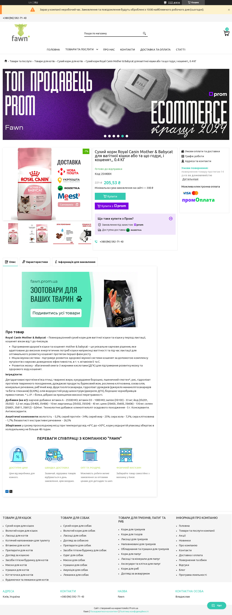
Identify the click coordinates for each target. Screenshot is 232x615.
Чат (217, 605)
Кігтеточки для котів (19, 574)
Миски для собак (74, 560)
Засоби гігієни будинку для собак (85, 550)
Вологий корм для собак (79, 530)
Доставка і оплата (191, 555)
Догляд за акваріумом (135, 573)
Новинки (185, 540)
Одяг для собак (73, 555)
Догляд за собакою (75, 540)
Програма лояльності (193, 574)
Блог (182, 569)
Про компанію (188, 545)
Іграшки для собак (75, 564)
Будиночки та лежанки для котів (27, 579)
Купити (112, 196)
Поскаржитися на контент (104, 611)
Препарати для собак (77, 545)
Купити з (114, 206)
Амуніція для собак (75, 569)
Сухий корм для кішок (19, 525)
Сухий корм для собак (77, 525)
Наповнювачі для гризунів (138, 544)
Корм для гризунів (133, 529)
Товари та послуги (79, 49)
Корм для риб (130, 568)
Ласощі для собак (74, 535)
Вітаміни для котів (17, 545)
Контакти (127, 49)
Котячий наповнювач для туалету (27, 540)
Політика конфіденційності (134, 611)
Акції (182, 535)
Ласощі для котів (16, 535)
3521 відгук (174, 2)
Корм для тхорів (131, 534)
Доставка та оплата (155, 49)
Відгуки (184, 564)
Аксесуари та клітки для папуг (141, 563)
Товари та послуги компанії (197, 530)
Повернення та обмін (193, 560)
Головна (53, 49)
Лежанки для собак (76, 574)
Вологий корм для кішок (21, 530)
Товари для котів (44, 61)
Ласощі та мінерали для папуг (140, 558)
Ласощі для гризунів (134, 539)
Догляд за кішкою (17, 555)
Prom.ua (133, 608)
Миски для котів (16, 564)
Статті (180, 49)
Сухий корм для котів (70, 61)
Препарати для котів (19, 550)
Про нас (109, 49)
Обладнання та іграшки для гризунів (145, 549)
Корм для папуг (131, 553)
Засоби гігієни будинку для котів (26, 560)
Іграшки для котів (17, 569)
